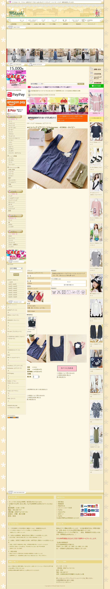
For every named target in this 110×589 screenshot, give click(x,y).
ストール (10, 173)
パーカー (10, 140)
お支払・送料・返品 (39, 24)
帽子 (9, 178)
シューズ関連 (13, 156)
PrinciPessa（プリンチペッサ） (15, 365)
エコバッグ (11, 208)
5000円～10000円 (12, 284)
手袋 (9, 184)
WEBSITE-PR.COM (12, 405)
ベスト (10, 142)
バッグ (32, 123)
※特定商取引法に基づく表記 (65, 580)
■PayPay (16, 98)
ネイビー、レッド (32, 288)
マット (10, 220)
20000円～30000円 (12, 288)
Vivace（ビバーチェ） (13, 390)
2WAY (10, 236)
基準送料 (65, 24)
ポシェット (11, 202)
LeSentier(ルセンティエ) (13, 350)
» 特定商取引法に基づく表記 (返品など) (37, 389)
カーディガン (12, 127)
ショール (10, 171)
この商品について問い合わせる (65, 373)
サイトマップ (91, 24)
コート (10, 121)
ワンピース (11, 136)
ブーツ (10, 162)
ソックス (10, 246)
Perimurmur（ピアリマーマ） (44, 123)
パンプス (10, 158)
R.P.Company (10, 373)
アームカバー (12, 182)
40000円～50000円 (12, 292)
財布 (9, 210)
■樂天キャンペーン (12, 114)
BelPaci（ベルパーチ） (13, 315)
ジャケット (11, 123)
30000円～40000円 (12, 290)
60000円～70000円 (12, 296)
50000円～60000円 (12, 294)
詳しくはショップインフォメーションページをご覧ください (74, 578)
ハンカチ (10, 226)
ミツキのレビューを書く (13, 407)
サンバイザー (12, 180)
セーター (10, 129)
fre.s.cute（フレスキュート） (14, 331)
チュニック (11, 125)
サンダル (10, 160)
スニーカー (11, 164)
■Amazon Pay (16, 106)
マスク (10, 186)
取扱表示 (78, 24)
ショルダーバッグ (13, 198)
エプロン (10, 148)
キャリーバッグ (12, 200)
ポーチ (10, 204)
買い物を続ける (61, 377)
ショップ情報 (26, 24)
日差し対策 (11, 169)
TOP (28, 123)
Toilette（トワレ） (12, 381)
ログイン (16, 87)
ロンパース (11, 238)
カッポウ (10, 151)
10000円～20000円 (12, 286)
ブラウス (10, 134)
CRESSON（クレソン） (13, 320)
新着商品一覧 (96, 112)
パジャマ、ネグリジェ (14, 153)
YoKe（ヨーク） (11, 398)
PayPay (60, 510)
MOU (8, 355)
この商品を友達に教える (64, 375)
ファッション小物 (14, 167)
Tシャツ (10, 132)
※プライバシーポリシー (63, 582)
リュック (10, 206)
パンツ (10, 144)
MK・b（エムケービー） (13, 357)
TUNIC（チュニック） (13, 383)
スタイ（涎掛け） (13, 244)
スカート (10, 146)
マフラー (10, 176)
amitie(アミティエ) (12, 310)
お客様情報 (13, 24)
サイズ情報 (52, 24)
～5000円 (10, 282)
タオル (10, 224)
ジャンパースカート (14, 138)
